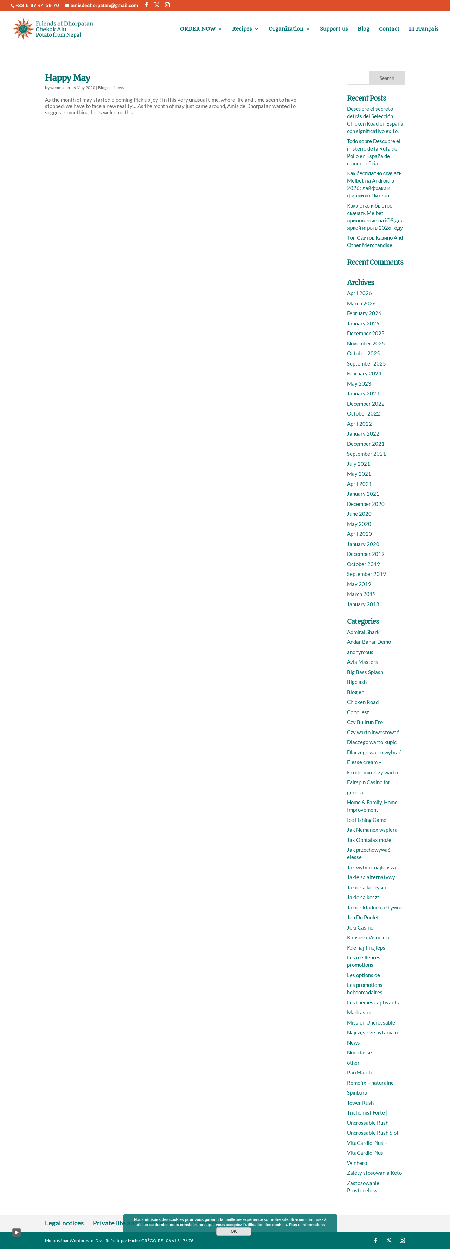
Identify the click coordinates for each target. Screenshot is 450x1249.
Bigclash (357, 682)
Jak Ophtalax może (369, 840)
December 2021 (366, 443)
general (356, 792)
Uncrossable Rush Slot (373, 1132)
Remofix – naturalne (370, 1082)
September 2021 (366, 453)
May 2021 (359, 473)
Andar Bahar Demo (369, 642)
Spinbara (357, 1092)
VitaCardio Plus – (367, 1143)
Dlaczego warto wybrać (374, 752)
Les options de (363, 975)
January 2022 (363, 433)
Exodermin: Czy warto (372, 772)
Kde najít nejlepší (367, 947)
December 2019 (366, 554)
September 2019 (366, 574)
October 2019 (363, 564)
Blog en (105, 87)
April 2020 (359, 534)
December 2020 (366, 504)
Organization (286, 29)
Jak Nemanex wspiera (372, 829)
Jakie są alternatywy (371, 877)
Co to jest (358, 712)
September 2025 (366, 363)
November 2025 (366, 343)
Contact (389, 29)
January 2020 (363, 544)
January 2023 (363, 393)
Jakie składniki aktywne (375, 907)
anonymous (360, 652)
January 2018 (363, 604)
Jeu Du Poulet (363, 917)
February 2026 (364, 313)
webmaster (60, 87)
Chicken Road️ (363, 702)
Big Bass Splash (365, 672)
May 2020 (359, 524)
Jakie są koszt (363, 897)
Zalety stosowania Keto (374, 1172)
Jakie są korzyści (366, 887)
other (353, 1062)
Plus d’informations (307, 1225)
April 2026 (359, 293)
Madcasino (359, 1012)
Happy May (67, 78)
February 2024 (364, 373)
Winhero (357, 1163)
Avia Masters (362, 662)
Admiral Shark (363, 632)
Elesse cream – (364, 762)
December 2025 (366, 333)
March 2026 (361, 303)
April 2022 (359, 423)
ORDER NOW (198, 29)
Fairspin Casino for (368, 782)
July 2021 (358, 464)
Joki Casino (360, 927)
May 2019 (359, 584)
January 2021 (363, 493)
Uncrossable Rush (367, 1123)
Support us (334, 29)
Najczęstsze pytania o (372, 1032)
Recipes (242, 29)
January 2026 (363, 323)
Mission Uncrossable (371, 1022)
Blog (363, 29)
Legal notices (64, 1223)
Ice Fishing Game (366, 820)
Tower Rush (360, 1102)
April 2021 (359, 484)
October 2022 (363, 413)
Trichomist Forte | (367, 1112)
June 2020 (359, 514)
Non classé (359, 1052)
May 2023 (359, 383)
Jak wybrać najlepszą (371, 867)
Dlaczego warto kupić (372, 742)
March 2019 (361, 594)
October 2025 (363, 353)
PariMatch (359, 1072)
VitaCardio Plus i (366, 1152)
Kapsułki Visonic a (368, 937)
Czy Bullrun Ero (365, 722)
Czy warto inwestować (373, 732)
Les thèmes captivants (373, 1002)
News (119, 87)
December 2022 (366, 403)
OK (234, 1231)
